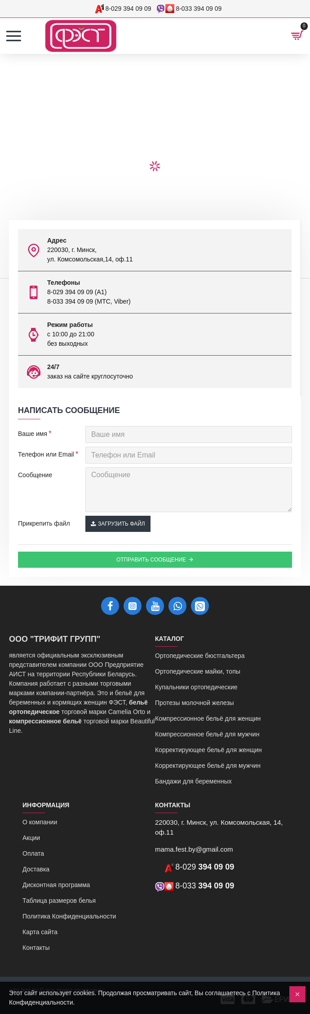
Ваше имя (32, 433)
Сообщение (35, 475)
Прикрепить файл (44, 523)
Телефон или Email (46, 454)
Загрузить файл (118, 524)
